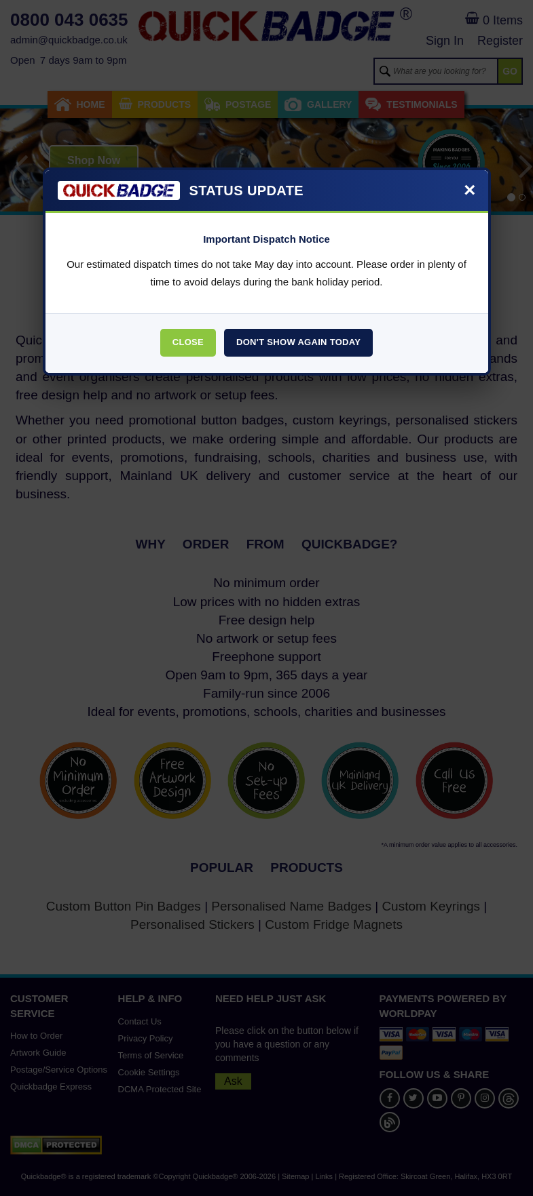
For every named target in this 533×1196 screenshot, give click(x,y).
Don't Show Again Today (298, 342)
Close (188, 342)
